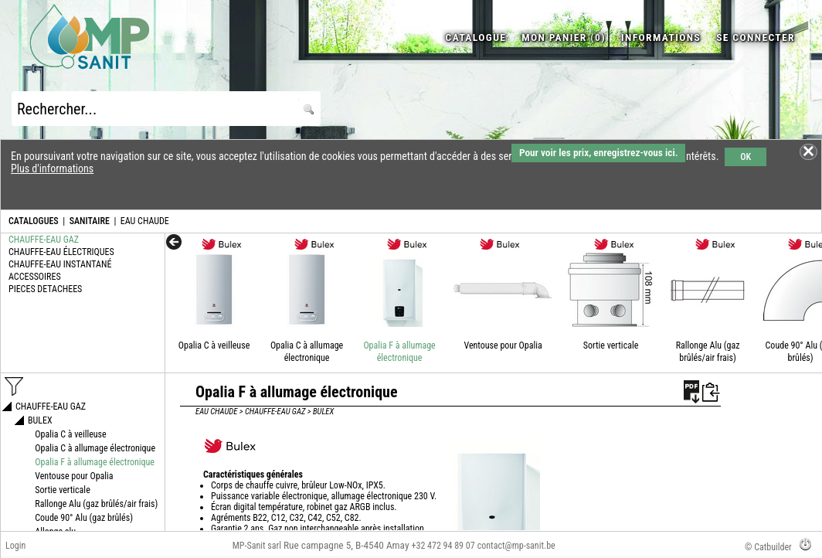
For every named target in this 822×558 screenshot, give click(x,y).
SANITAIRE (90, 221)
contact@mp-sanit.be (516, 545)
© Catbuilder (768, 547)
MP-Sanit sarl (257, 545)
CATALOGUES (33, 221)
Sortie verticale (610, 345)
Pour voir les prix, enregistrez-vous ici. (598, 152)
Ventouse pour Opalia (503, 345)
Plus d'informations (52, 168)
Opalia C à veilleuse (214, 345)
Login (15, 545)
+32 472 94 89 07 (443, 545)
